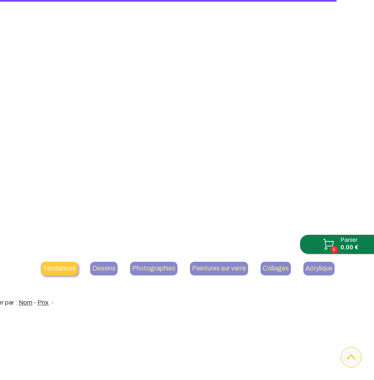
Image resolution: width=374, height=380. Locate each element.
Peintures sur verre (219, 268)
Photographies (153, 268)
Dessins (104, 268)
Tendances (59, 268)
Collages (276, 268)
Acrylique (318, 268)
